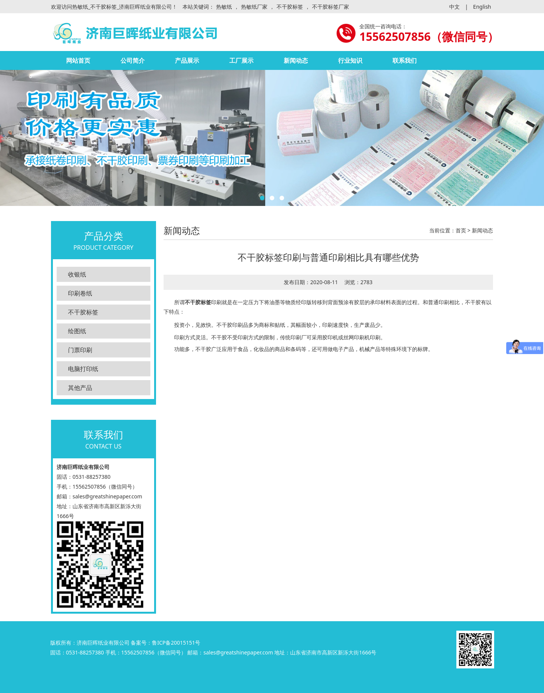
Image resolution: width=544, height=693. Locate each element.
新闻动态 (296, 60)
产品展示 (187, 60)
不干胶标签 (290, 6)
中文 (454, 6)
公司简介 (133, 60)
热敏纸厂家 (254, 6)
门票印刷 (80, 350)
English (482, 6)
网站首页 (78, 60)
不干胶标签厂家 (330, 6)
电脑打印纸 (83, 369)
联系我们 (405, 60)
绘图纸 (77, 331)
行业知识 (350, 60)
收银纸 (77, 274)
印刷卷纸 (80, 293)
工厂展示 (241, 60)
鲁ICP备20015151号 (176, 642)
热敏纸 (224, 6)
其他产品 (80, 388)
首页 (461, 230)
